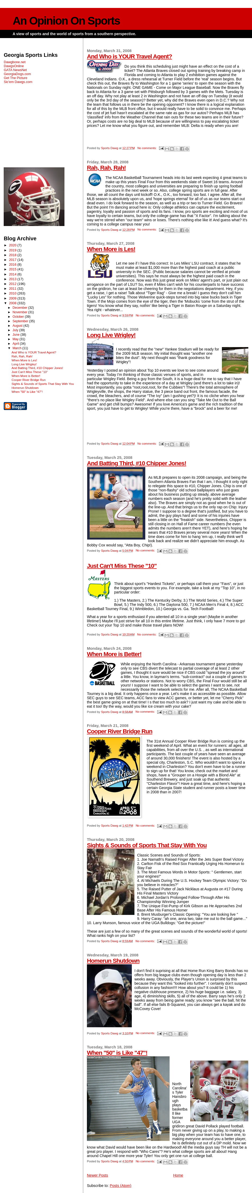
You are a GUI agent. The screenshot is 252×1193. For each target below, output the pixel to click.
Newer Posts (97, 1175)
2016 (13, 264)
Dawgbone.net (14, 62)
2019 (13, 250)
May (15, 339)
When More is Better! (114, 654)
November (20, 312)
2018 (13, 255)
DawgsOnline (14, 66)
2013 (13, 279)
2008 (13, 303)
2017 (13, 260)
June (16, 335)
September (20, 321)
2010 (13, 293)
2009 (13, 298)
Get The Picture (15, 78)
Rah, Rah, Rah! (106, 167)
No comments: (147, 148)
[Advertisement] (42, 126)
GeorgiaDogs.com (17, 74)
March (17, 348)
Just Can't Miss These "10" (122, 565)
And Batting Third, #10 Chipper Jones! (136, 463)
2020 (13, 245)
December (20, 308)
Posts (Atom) (120, 1185)
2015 (13, 269)
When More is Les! (111, 249)
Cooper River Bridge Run (119, 731)
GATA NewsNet (15, 70)
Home (178, 1175)
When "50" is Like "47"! (117, 1052)
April (16, 344)
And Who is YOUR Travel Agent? (129, 56)
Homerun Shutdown (113, 960)
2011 (13, 289)
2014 (13, 274)
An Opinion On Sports (66, 21)
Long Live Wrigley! (111, 334)
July (15, 330)
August (17, 326)
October (18, 317)
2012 (13, 284)
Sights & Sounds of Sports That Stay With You (147, 845)
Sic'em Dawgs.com (18, 82)
